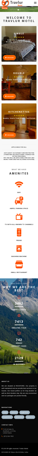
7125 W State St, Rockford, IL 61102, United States (9, 431)
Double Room (7, 417)
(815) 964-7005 (9, 436)
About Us (14, 412)
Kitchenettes (19, 417)
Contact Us (30, 417)
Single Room (24, 412)
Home (5, 412)
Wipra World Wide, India (19, 452)
